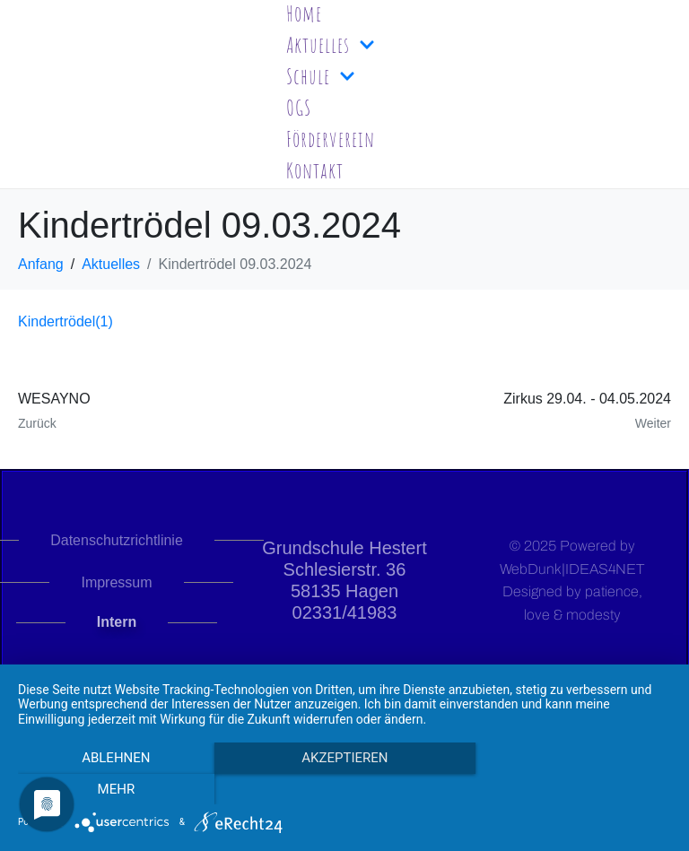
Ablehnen (116, 789)
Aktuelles (330, 44)
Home (304, 13)
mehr (573, 789)
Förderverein (330, 139)
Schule (320, 76)
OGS (298, 107)
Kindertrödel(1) (65, 321)
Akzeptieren (344, 789)
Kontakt (315, 170)
